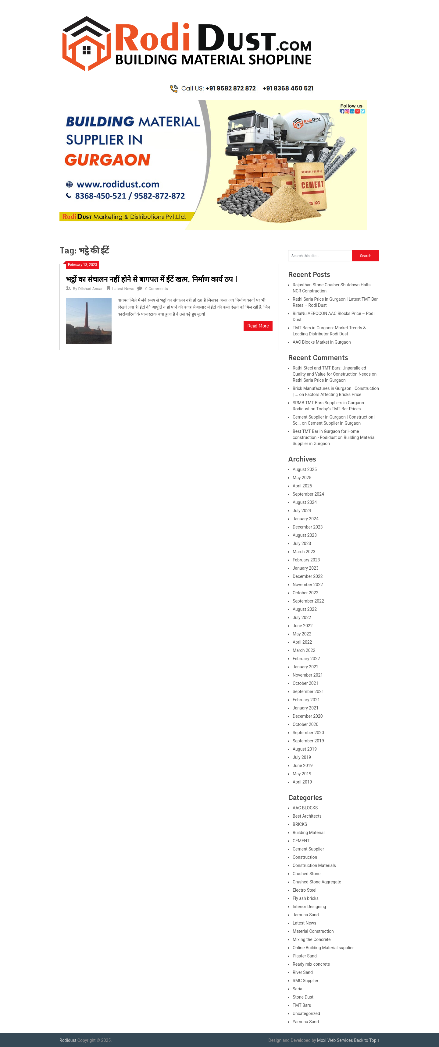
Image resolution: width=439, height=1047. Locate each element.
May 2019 (302, 773)
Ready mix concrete (311, 964)
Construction (305, 857)
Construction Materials (314, 865)
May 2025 (302, 477)
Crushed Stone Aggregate (317, 881)
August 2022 (305, 609)
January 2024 (306, 518)
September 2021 (308, 691)
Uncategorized (306, 1013)
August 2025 (305, 469)
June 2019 (303, 765)
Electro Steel (304, 890)
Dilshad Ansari (90, 288)
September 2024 (308, 494)
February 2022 (306, 658)
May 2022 (302, 633)
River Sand (303, 972)
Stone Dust (303, 997)
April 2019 (302, 782)
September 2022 (308, 601)
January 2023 (306, 568)
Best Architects (307, 816)
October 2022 (305, 592)
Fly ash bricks (306, 898)
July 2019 (302, 757)
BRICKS (300, 824)
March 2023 (304, 551)
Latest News (123, 288)
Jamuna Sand (306, 914)
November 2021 (308, 675)
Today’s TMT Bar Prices (338, 408)
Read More (258, 325)
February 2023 (306, 559)
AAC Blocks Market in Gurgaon (322, 342)
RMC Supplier (305, 980)
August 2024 (305, 502)
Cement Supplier (308, 849)
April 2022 (302, 642)
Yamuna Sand (306, 1021)
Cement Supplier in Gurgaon (334, 423)
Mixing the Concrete (311, 939)
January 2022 (306, 666)
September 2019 (308, 740)
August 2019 (305, 749)
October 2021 (305, 683)
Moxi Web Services (335, 1040)
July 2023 (302, 543)
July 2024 (302, 510)
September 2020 (308, 732)
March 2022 (304, 650)
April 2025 (302, 485)
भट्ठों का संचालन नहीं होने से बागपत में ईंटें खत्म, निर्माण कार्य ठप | (151, 279)
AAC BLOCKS (305, 807)
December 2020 (308, 716)
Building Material (309, 832)
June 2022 (303, 625)
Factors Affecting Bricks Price (333, 394)
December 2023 (308, 527)
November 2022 (308, 584)
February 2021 (306, 699)
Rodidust (67, 1040)
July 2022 (302, 617)
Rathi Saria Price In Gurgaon (319, 380)
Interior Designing (309, 906)
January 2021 (306, 708)
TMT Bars (302, 1005)
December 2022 (308, 576)
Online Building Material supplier (323, 947)
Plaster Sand (305, 955)
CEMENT (301, 840)
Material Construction (313, 931)
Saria (297, 988)
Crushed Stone (306, 873)
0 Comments (156, 288)
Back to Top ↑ (367, 1040)
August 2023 (305, 535)
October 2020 (305, 724)
